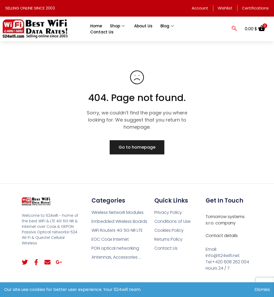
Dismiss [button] (262, 289)
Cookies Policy (169, 230)
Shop (117, 26)
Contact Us (102, 32)
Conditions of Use (172, 221)
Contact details (222, 236)
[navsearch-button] (234, 29)
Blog (167, 26)
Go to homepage (137, 147)
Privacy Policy (168, 212)
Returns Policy (168, 239)
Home (96, 26)
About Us (143, 26)
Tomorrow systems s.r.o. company (225, 220)
